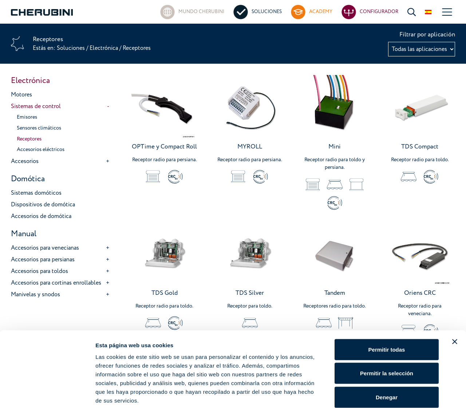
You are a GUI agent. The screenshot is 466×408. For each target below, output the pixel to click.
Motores (21, 95)
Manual (23, 233)
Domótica (28, 179)
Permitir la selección (386, 336)
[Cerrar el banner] (454, 304)
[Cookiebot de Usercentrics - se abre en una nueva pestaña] (47, 393)
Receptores (29, 139)
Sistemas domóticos (36, 193)
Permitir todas (386, 312)
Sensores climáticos (39, 128)
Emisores (27, 117)
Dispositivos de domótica (43, 205)
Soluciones (71, 48)
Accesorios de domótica (41, 216)
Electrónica (104, 48)
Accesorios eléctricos (40, 149)
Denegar (387, 360)
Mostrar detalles (394, 394)
